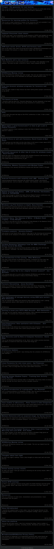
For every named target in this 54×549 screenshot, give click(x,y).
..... (43, 10)
